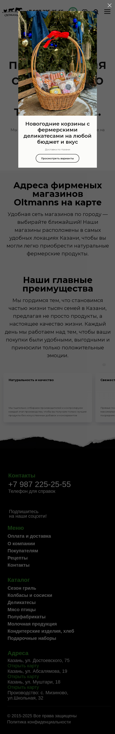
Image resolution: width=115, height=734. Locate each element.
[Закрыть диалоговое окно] (109, 5)
